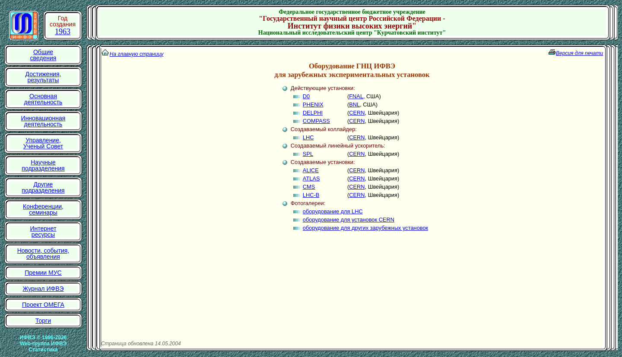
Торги (43, 320)
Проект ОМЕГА (43, 304)
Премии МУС (43, 272)
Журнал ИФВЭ (42, 288)
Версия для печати (579, 53)
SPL (308, 154)
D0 (306, 96)
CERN (357, 112)
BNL (354, 104)
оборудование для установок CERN (348, 219)
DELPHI (313, 112)
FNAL (356, 96)
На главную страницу (137, 54)
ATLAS (311, 178)
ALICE (311, 170)
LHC (308, 137)
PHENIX (313, 104)
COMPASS (316, 121)
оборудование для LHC (333, 211)
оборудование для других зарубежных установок (365, 228)
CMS (309, 186)
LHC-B (311, 195)
